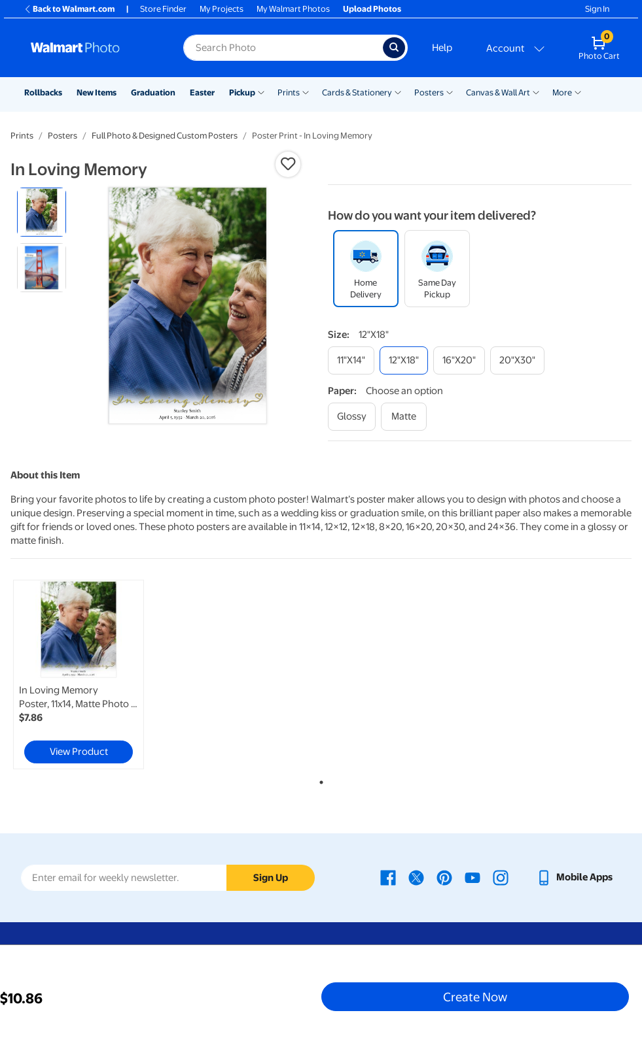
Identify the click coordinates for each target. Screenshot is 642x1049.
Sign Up (270, 878)
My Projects (221, 9)
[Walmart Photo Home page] (93, 47)
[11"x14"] (351, 360)
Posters (429, 92)
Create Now (475, 997)
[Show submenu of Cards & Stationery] (398, 91)
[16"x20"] (459, 360)
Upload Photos (372, 9)
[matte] (404, 417)
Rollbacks (43, 92)
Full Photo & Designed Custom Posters (165, 136)
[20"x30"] (517, 360)
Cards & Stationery (357, 92)
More (562, 92)
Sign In (597, 9)
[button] (288, 164)
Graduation (153, 92)
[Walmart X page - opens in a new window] (416, 877)
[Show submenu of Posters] (450, 91)
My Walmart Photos (293, 9)
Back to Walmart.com (69, 9)
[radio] (41, 212)
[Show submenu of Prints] (306, 91)
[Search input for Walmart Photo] (283, 48)
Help (442, 48)
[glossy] (352, 417)
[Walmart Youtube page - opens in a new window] (472, 877)
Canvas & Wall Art (498, 92)
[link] (78, 674)
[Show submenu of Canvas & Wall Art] (536, 91)
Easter (202, 92)
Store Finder (163, 9)
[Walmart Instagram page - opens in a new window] (500, 877)
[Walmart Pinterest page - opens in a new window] (444, 877)
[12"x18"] (404, 360)
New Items (96, 92)
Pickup (242, 92)
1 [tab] (318, 779)
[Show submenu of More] (578, 91)
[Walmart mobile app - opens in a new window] (574, 877)
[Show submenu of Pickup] (261, 91)
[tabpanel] (114, 674)
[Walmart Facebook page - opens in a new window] (388, 877)
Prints (288, 92)
